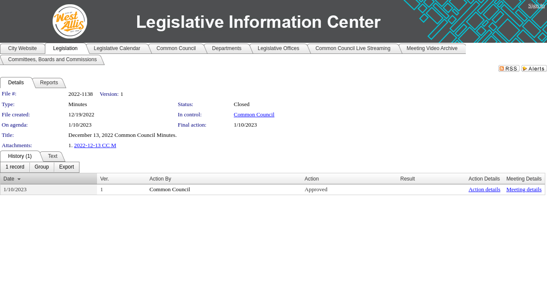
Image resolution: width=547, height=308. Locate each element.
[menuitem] (14, 167)
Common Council (254, 114)
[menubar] (39, 167)
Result (407, 179)
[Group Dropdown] (41, 167)
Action (312, 179)
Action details (484, 189)
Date (8, 179)
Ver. (104, 179)
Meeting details (524, 189)
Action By (160, 179)
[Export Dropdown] (66, 167)
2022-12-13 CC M (95, 145)
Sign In (536, 5)
